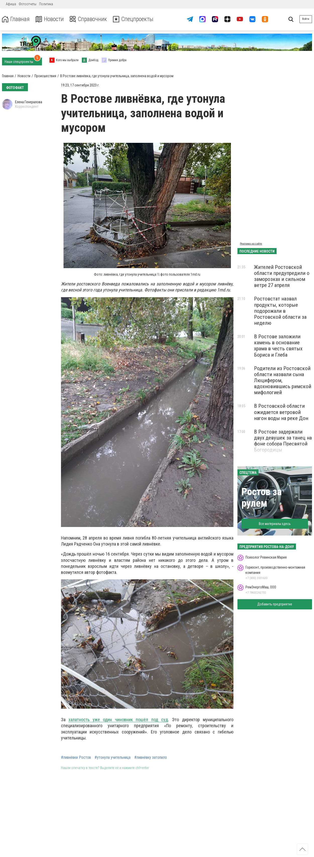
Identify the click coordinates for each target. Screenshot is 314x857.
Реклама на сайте (251, 243)
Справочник (88, 19)
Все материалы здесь (275, 524)
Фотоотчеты (27, 4)
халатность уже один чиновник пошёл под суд (118, 719)
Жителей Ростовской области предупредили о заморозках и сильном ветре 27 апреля (281, 276)
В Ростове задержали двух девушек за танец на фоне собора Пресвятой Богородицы (283, 441)
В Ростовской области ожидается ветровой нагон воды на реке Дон (281, 412)
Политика (46, 4)
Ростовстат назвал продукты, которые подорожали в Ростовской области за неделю (280, 311)
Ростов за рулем (261, 497)
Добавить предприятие (274, 604)
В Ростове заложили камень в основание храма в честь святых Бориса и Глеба (278, 346)
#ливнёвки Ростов (76, 757)
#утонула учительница (113, 757)
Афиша (11, 4)
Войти (305, 19)
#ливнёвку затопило (150, 757)
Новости (50, 19)
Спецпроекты (134, 19)
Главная (16, 19)
